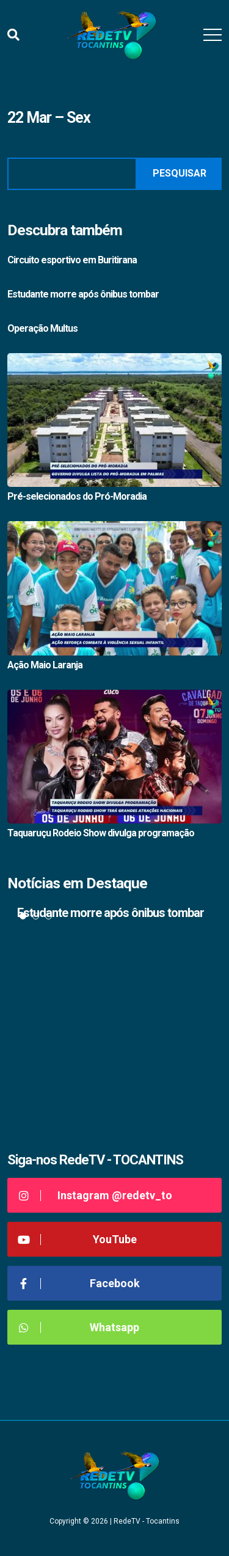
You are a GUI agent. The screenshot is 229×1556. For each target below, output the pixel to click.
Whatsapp (77, 1327)
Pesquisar (179, 173)
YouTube (76, 1239)
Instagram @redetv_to (94, 1195)
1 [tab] (23, 916)
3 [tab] (48, 916)
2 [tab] (35, 916)
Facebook (78, 1283)
